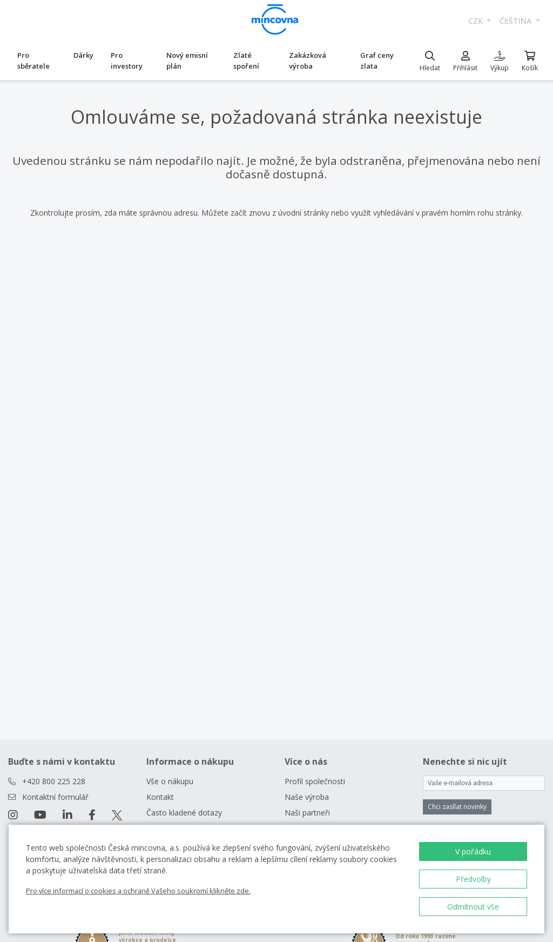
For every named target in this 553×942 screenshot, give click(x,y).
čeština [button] (517, 21)
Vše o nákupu (169, 781)
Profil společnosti (315, 781)
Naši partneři (307, 812)
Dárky (83, 55)
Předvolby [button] (473, 879)
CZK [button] (476, 21)
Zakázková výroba (307, 60)
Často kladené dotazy (184, 812)
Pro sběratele (33, 60)
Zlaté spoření (246, 60)
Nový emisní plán (187, 60)
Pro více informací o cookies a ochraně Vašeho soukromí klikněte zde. (138, 891)
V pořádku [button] (473, 851)
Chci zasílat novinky (457, 806)
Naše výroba (307, 797)
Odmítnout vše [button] (473, 906)
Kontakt (160, 797)
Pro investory (127, 60)
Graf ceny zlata (377, 60)
